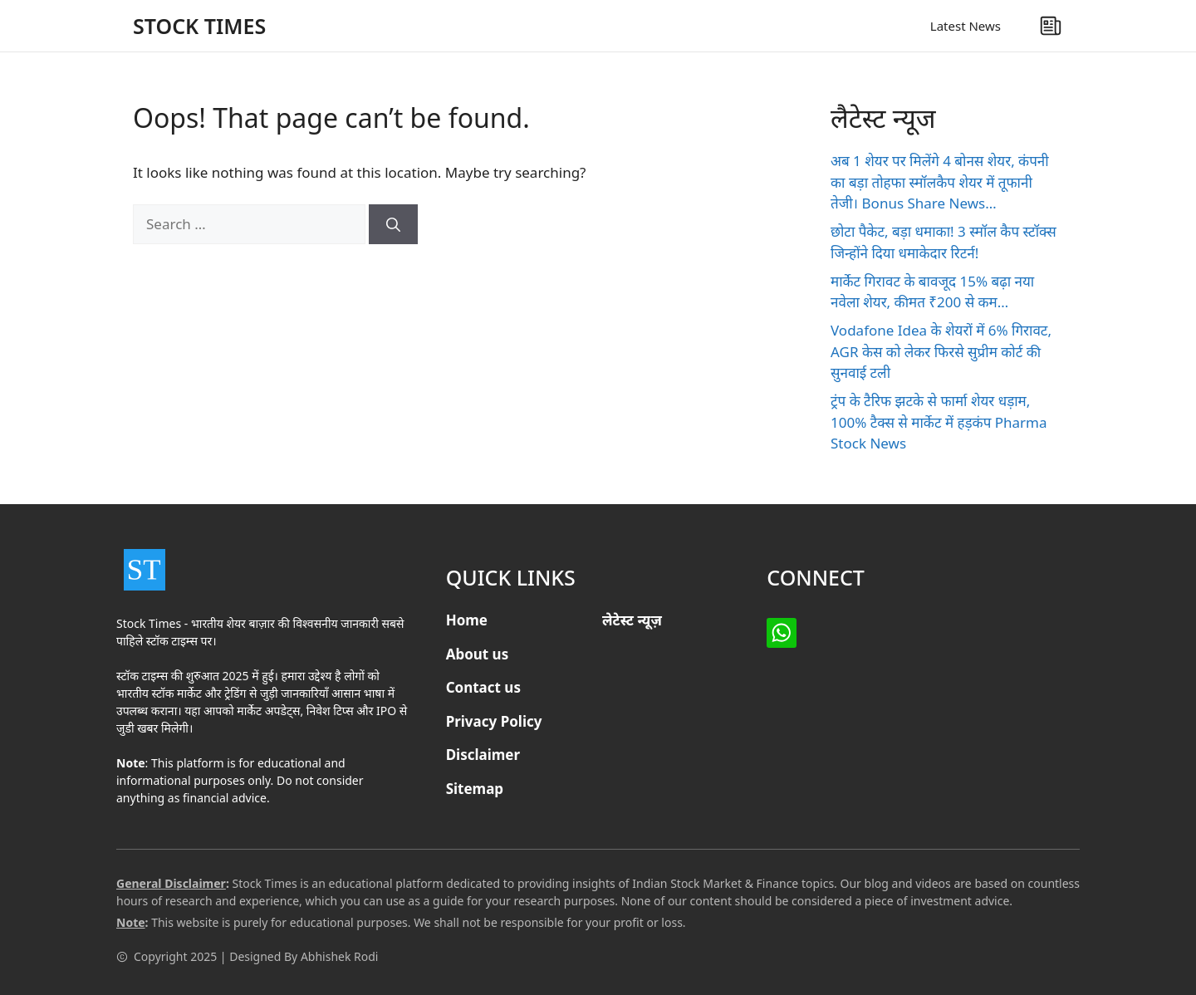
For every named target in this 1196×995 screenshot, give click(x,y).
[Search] (393, 224)
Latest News (965, 25)
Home (467, 620)
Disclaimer (483, 754)
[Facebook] (782, 633)
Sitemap (474, 788)
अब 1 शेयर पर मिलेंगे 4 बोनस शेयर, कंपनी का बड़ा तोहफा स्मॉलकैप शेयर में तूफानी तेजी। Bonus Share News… (940, 182)
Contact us (483, 687)
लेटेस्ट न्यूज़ (632, 620)
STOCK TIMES (199, 26)
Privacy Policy (494, 721)
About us (477, 654)
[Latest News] (1050, 25)
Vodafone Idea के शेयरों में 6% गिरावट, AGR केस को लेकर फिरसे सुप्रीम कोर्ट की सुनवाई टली (941, 351)
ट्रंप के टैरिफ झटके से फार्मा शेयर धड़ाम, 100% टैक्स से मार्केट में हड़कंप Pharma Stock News (939, 422)
